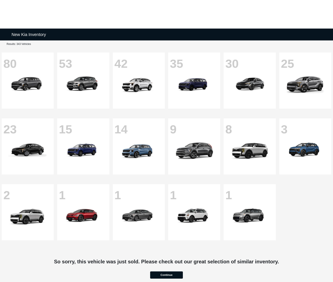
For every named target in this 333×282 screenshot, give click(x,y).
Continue (166, 274)
